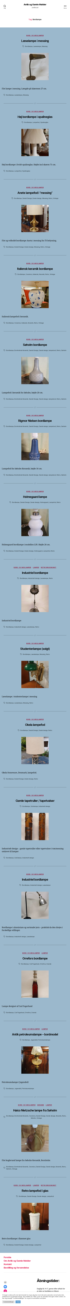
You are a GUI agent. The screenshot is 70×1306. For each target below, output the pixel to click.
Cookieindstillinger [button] (8, 1302)
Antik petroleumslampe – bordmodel (35, 1034)
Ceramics (29, 274)
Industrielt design (34, 578)
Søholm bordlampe (35, 345)
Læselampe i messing (35, 41)
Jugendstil (34, 1040)
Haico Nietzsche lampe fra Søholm (35, 1110)
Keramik (42, 274)
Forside (7, 1257)
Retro (50, 198)
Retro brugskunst (48, 567)
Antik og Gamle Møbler (35, 4)
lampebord (52, 350)
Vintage (55, 198)
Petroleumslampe (44, 1040)
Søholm (63, 350)
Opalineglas (44, 122)
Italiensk (35, 274)
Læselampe (37, 46)
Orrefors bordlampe (35, 958)
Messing (44, 46)
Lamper (36, 567)
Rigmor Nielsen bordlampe (35, 421)
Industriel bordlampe (35, 573)
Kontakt (8, 1264)
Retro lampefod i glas (35, 1190)
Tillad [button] (18, 1302)
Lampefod (36, 122)
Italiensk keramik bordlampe (35, 269)
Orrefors (43, 964)
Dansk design (37, 198)
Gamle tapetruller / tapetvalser (35, 801)
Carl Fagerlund (34, 964)
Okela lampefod (35, 725)
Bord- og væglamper (35, 35)
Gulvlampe (34, 806)
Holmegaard (44, 502)
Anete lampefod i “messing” (35, 193)
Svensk (48, 964)
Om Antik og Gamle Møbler (17, 1260)
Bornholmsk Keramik (21, 350)
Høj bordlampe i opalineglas (35, 117)
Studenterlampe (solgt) (35, 649)
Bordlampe (29, 46)
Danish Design (27, 198)
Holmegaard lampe (35, 497)
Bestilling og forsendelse (16, 1267)
